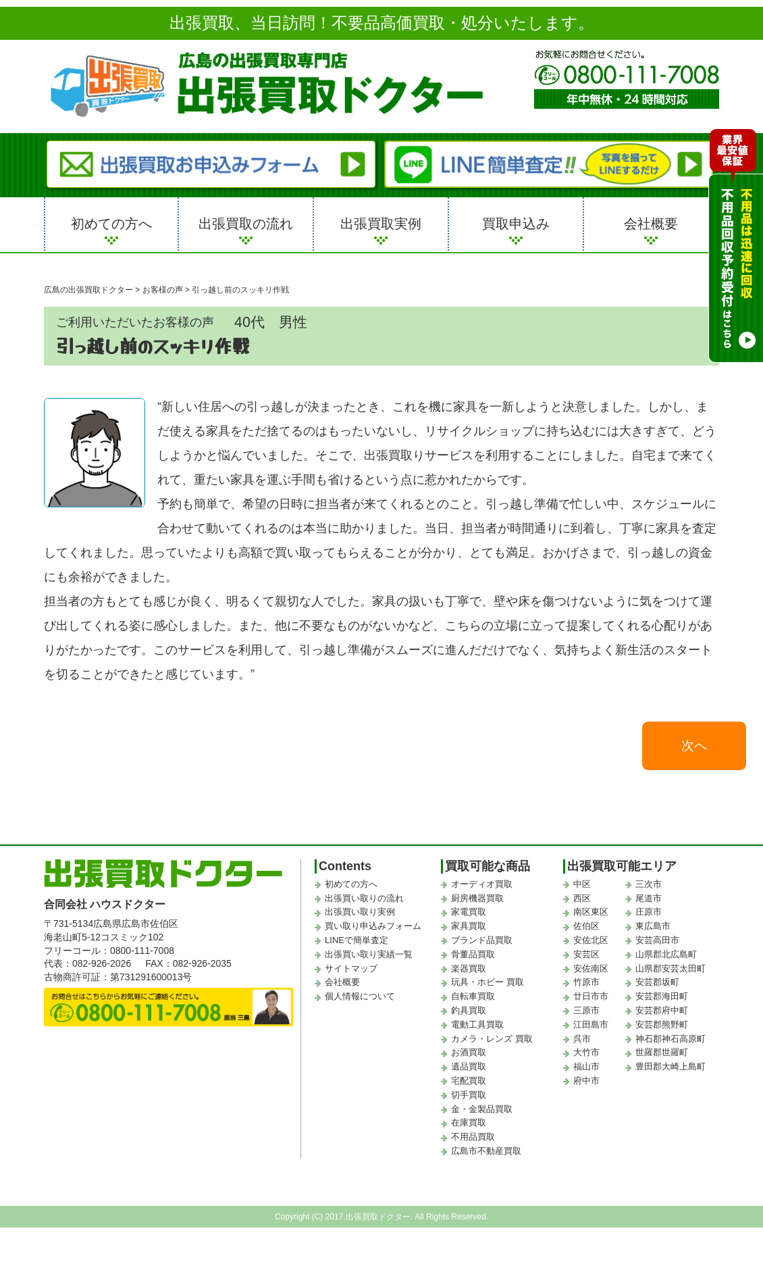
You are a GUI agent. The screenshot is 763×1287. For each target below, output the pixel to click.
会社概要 (651, 223)
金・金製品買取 (481, 1111)
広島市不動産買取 (486, 1153)
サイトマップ (351, 970)
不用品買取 (473, 1139)
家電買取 (468, 914)
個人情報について (360, 999)
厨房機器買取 (477, 900)
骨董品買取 (473, 956)
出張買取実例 (380, 223)
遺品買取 (468, 1069)
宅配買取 (468, 1083)
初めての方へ (111, 223)
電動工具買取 (477, 1026)
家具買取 (468, 929)
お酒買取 (468, 1055)
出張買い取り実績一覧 (369, 956)
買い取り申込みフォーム (373, 929)
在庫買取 (468, 1125)
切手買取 (468, 1097)
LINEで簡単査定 (356, 942)
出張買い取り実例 (360, 914)
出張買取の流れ (246, 223)
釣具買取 (468, 1012)
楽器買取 (468, 970)
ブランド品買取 (481, 942)
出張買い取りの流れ (364, 900)
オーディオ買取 (481, 886)
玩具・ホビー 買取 (487, 985)
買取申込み (516, 223)
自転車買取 (473, 999)
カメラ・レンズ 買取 (492, 1041)
